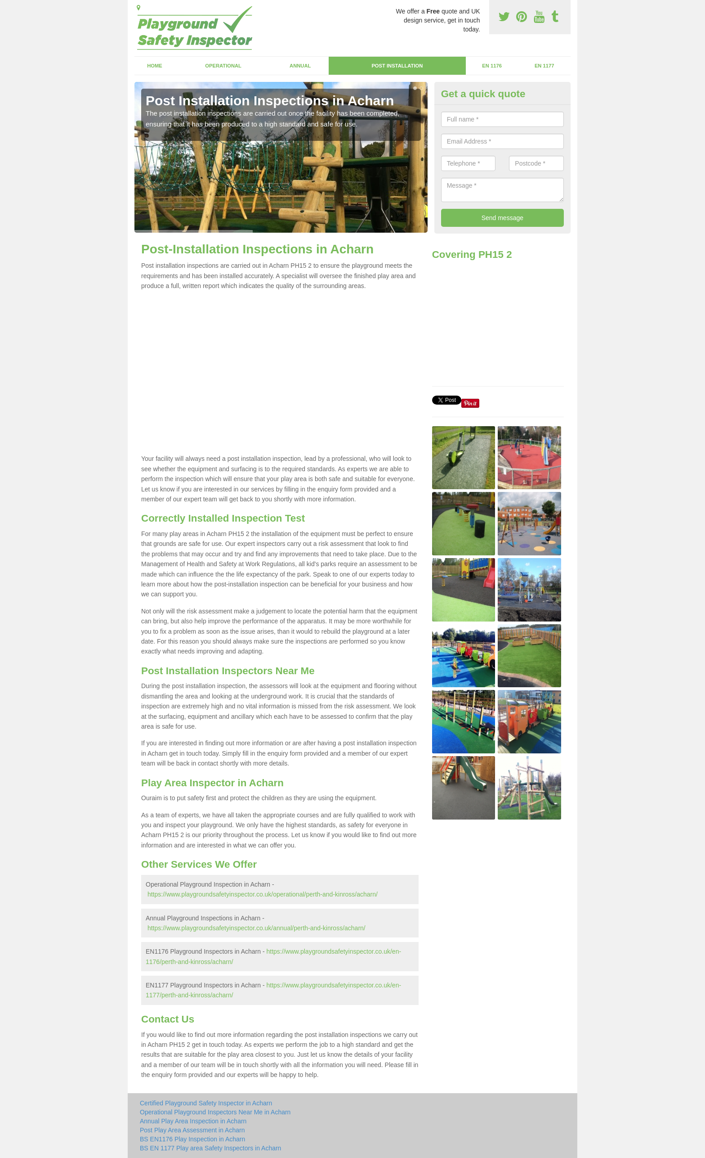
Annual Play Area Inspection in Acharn (193, 1121)
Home (154, 65)
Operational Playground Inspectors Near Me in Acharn (215, 1112)
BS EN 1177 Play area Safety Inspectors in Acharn (210, 1148)
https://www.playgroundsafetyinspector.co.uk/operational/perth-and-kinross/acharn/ (262, 894)
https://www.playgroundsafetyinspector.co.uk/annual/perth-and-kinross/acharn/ (256, 928)
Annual (300, 65)
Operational (223, 65)
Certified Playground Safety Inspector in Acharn (206, 1103)
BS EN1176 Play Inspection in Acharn (192, 1139)
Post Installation (397, 65)
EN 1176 (492, 65)
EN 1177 (544, 65)
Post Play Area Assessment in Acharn (192, 1130)
